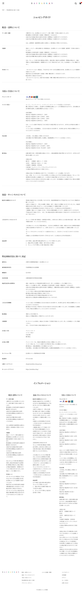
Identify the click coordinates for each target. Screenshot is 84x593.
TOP (3, 10)
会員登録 (64, 575)
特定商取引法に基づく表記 (28, 580)
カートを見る (65, 580)
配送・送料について (26, 572)
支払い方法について (26, 577)
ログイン (64, 577)
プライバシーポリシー (27, 583)
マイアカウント (65, 572)
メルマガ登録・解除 (46, 572)
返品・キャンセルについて (28, 575)
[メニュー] (3, 3)
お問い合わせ (65, 583)
